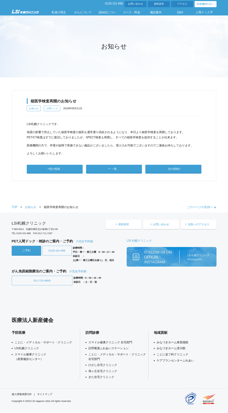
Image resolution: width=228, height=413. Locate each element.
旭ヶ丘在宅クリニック (102, 371)
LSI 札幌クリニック (139, 241)
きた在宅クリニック (101, 377)
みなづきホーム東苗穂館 (172, 342)
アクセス (182, 4)
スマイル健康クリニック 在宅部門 (110, 342)
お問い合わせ (135, 4)
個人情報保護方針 (22, 394)
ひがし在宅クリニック (102, 365)
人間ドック (52, 108)
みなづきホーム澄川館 (171, 348)
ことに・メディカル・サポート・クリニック (43, 342)
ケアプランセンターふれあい (175, 360)
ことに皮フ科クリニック (172, 354)
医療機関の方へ (205, 4)
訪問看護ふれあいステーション (108, 348)
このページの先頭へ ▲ (201, 208)
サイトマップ (44, 394)
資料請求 (159, 4)
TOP (15, 208)
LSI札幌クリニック (27, 348)
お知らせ (33, 108)
